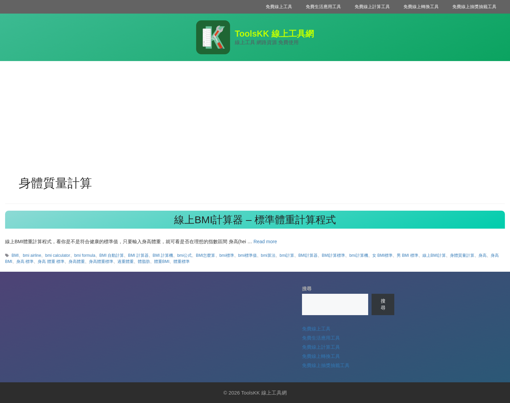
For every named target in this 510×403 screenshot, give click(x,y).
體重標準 (181, 261)
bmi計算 (287, 255)
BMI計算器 (308, 255)
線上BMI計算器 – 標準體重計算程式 (255, 219)
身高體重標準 (101, 261)
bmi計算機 (358, 255)
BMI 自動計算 (111, 255)
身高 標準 (25, 261)
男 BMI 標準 (407, 255)
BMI (15, 255)
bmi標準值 (247, 255)
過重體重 (125, 261)
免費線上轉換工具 (421, 6)
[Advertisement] (255, 111)
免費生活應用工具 (323, 6)
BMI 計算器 (138, 255)
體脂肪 (144, 261)
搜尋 (306, 288)
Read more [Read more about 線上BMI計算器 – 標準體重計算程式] (265, 241)
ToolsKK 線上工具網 (274, 33)
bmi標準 (227, 255)
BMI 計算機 (163, 255)
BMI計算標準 (333, 255)
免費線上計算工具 (372, 6)
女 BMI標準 (382, 255)
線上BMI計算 (434, 255)
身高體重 (77, 261)
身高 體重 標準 (51, 261)
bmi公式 (184, 255)
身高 (482, 255)
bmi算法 (268, 255)
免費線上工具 (279, 6)
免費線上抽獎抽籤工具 (474, 6)
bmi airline (32, 255)
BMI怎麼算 (205, 255)
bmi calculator (57, 255)
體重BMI (161, 261)
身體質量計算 (462, 255)
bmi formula (84, 255)
